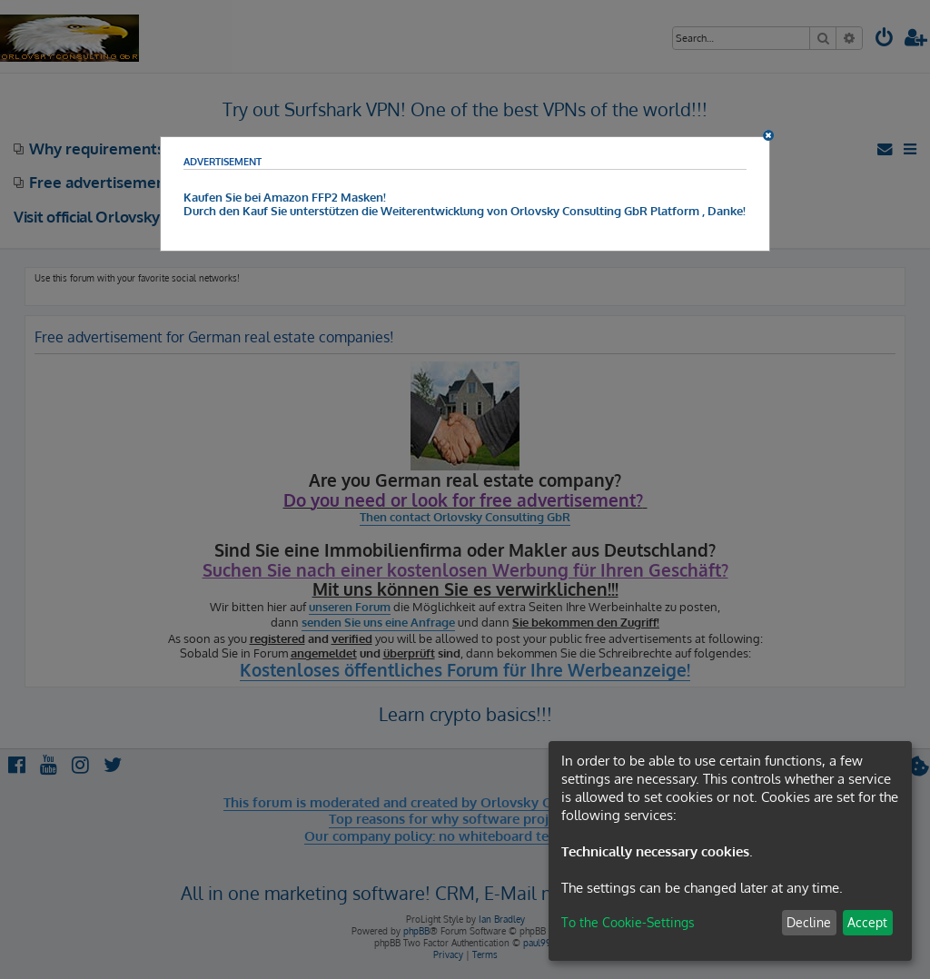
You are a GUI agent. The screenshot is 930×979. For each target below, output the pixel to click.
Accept (867, 922)
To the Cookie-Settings (628, 922)
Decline (809, 922)
